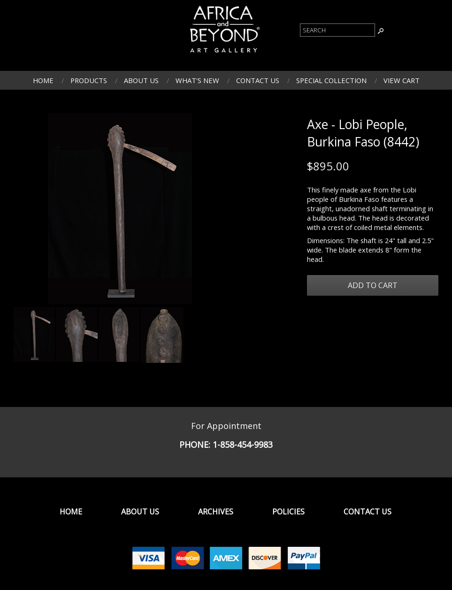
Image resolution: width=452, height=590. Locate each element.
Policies (288, 511)
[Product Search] (337, 30)
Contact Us (257, 80)
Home (43, 80)
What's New (197, 80)
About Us (141, 80)
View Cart (401, 80)
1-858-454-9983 (243, 444)
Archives (215, 511)
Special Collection (331, 80)
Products (88, 80)
